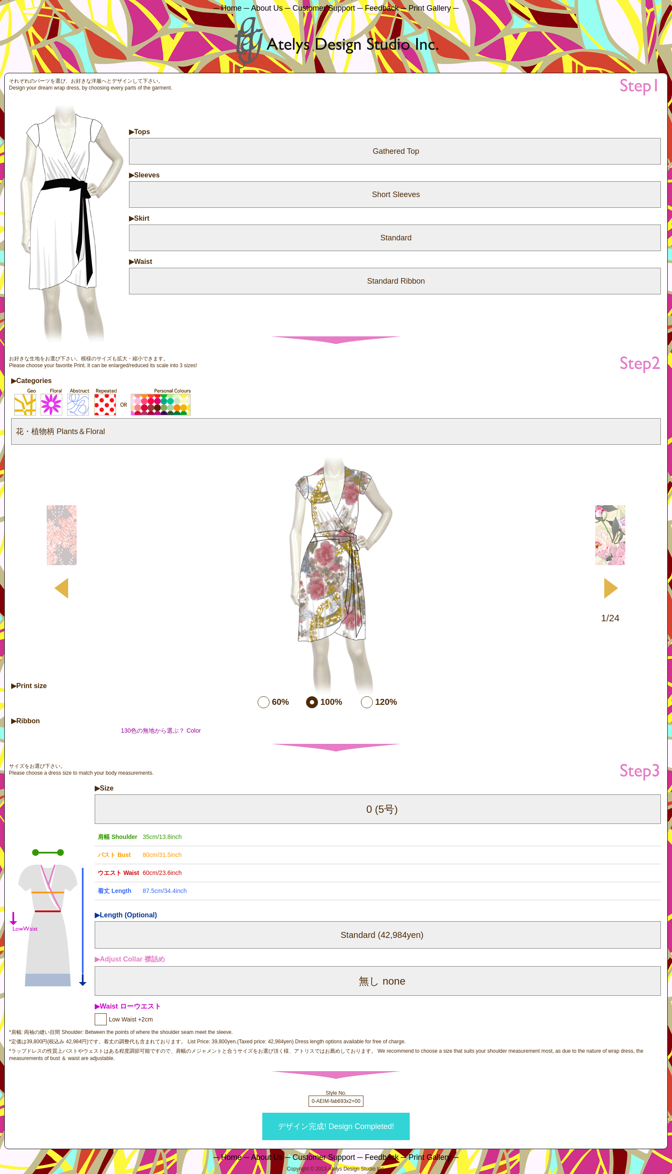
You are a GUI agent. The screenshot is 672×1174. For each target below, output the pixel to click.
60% (280, 702)
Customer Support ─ (327, 8)
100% (331, 702)
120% (386, 702)
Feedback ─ (385, 8)
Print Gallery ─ (433, 8)
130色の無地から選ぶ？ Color (161, 730)
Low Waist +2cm (131, 1019)
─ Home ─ (231, 8)
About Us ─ (271, 8)
